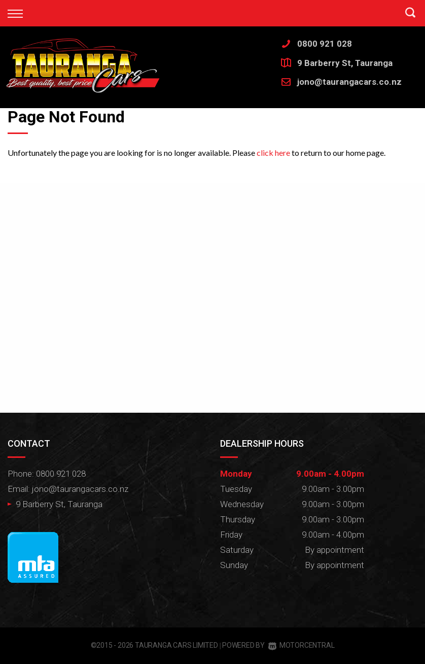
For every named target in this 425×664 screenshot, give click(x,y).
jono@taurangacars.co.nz (349, 82)
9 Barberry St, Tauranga (345, 63)
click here (273, 152)
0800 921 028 (324, 44)
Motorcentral (301, 645)
